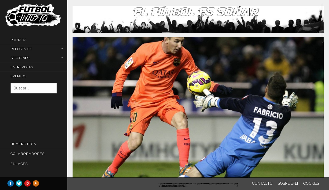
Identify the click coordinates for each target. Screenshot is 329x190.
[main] (198, 95)
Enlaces (19, 164)
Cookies (311, 183)
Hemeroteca (23, 144)
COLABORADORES (28, 154)
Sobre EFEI (288, 183)
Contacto (262, 183)
